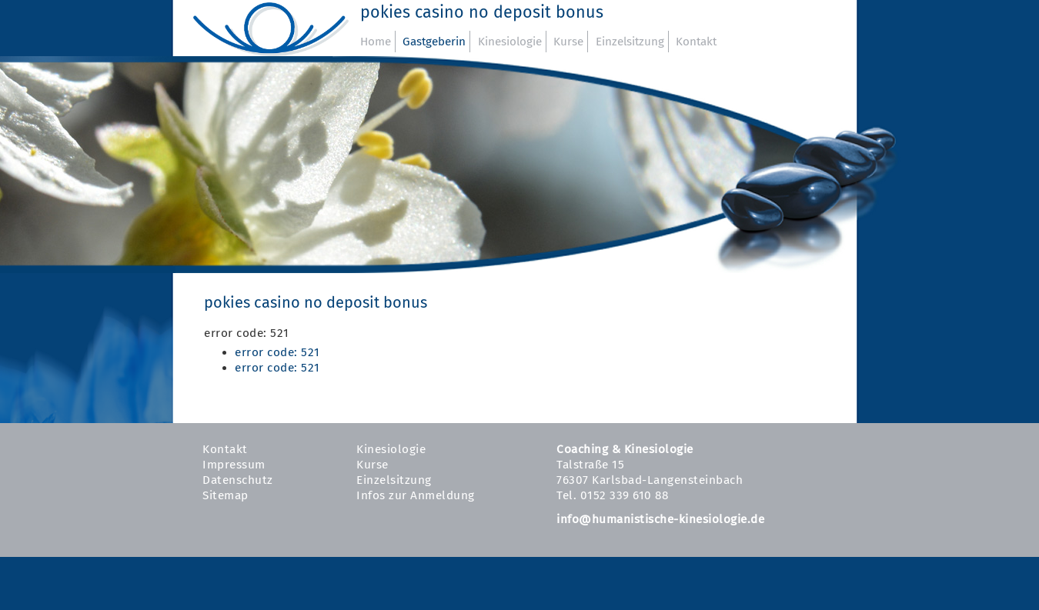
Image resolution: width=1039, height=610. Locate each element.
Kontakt (696, 41)
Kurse (568, 41)
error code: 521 (277, 352)
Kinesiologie (510, 41)
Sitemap (225, 495)
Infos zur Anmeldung (415, 495)
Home (375, 41)
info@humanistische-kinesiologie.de (660, 519)
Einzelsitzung (630, 41)
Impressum (234, 465)
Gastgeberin (434, 41)
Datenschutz (237, 480)
